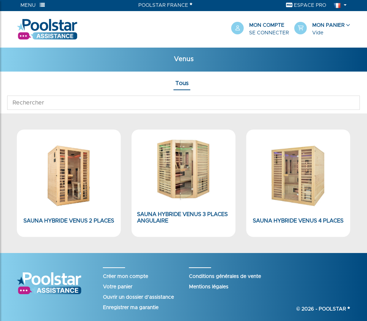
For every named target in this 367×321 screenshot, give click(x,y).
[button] (322, 29)
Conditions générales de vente (225, 276)
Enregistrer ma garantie (130, 307)
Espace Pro (306, 5)
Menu (32, 5)
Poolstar (334, 309)
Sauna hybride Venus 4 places (298, 221)
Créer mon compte (125, 276)
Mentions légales (208, 287)
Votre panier (117, 287)
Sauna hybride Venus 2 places (68, 221)
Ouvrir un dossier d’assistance (138, 297)
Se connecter (269, 32)
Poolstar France (165, 5)
